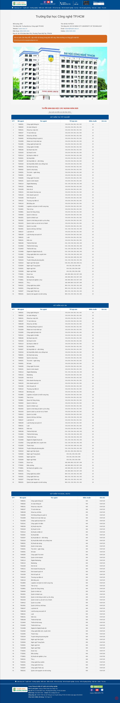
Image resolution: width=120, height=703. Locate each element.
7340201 (20, 172)
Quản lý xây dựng (32, 169)
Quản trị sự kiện (31, 226)
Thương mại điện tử (33, 200)
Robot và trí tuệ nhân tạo (34, 141)
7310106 (20, 198)
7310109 (20, 189)
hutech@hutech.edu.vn (72, 28)
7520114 (20, 155)
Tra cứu (104, 7)
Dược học (30, 274)
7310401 (20, 209)
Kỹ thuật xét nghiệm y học (34, 280)
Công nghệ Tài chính (33, 178)
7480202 (20, 127)
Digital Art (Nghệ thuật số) (34, 251)
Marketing (30, 186)
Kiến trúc (29, 240)
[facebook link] (44, 2)
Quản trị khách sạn (32, 217)
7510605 (20, 206)
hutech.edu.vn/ (22, 28)
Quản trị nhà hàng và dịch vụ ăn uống (38, 220)
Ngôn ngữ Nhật (31, 271)
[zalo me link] (51, 2)
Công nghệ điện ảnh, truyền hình (36, 254)
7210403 (20, 248)
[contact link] (76, 4)
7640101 (20, 282)
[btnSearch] (102, 3)
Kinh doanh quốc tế (32, 195)
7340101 (20, 181)
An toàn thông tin (32, 127)
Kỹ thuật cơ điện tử (32, 155)
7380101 (20, 237)
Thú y (28, 282)
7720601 (20, 280)
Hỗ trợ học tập (56, 7)
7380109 (20, 234)
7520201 (20, 158)
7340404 (20, 214)
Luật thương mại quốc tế (34, 234)
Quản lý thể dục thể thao (34, 229)
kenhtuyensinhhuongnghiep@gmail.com (26, 40)
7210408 (20, 251)
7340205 (20, 178)
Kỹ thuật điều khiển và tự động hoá (37, 164)
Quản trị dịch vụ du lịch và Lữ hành (37, 223)
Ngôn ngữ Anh (31, 268)
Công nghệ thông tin (33, 124)
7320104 (20, 260)
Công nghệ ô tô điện (33, 147)
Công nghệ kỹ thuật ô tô (34, 144)
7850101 (20, 294)
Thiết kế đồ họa (31, 248)
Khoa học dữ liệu (32, 135)
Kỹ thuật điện (31, 158)
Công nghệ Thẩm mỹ (33, 291)
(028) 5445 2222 (24, 31)
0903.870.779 (98, 693)
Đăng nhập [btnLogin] (101, 1)
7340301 (20, 175)
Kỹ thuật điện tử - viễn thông (35, 161)
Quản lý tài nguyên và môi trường (37, 294)
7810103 (20, 223)
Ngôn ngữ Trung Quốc (33, 265)
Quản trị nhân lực (32, 214)
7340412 (20, 226)
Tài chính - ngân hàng (33, 172)
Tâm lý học (30, 209)
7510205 (20, 144)
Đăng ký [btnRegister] (95, 1)
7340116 (20, 203)
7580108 (20, 243)
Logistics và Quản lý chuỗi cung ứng (37, 206)
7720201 (20, 274)
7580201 (20, 166)
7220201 (20, 268)
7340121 (20, 192)
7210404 (20, 246)
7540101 (20, 285)
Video (99, 7)
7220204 (20, 265)
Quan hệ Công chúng (33, 212)
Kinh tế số (30, 189)
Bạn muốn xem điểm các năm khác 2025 (60, 112)
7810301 (20, 229)
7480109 (20, 135)
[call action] (65, 4)
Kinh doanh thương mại (34, 192)
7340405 (20, 138)
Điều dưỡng (30, 277)
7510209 (20, 141)
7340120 (20, 195)
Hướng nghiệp (34, 7)
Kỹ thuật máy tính (32, 149)
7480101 (20, 130)
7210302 (20, 254)
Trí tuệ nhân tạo (31, 133)
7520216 (20, 164)
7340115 (20, 186)
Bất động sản (31, 203)
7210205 (20, 257)
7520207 (20, 161)
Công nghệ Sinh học (33, 288)
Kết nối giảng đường (85, 7)
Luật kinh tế (30, 231)
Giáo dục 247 (18, 7)
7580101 (20, 240)
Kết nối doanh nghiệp (67, 7)
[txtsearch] (97, 4)
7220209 (20, 271)
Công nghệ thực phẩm (33, 285)
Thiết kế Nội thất (32, 243)
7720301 (20, 277)
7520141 (20, 147)
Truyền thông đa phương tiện (35, 260)
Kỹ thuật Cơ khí (31, 152)
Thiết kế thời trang (32, 246)
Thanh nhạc (30, 257)
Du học (76, 7)
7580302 (20, 169)
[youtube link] (48, 2)
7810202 (20, 220)
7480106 (20, 149)
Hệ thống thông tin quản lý (34, 138)
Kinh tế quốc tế (31, 198)
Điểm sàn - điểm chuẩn (45, 7)
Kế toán (29, 175)
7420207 (20, 291)
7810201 (20, 217)
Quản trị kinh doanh (32, 181)
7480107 (20, 133)
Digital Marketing (32, 183)
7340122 (20, 200)
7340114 (20, 183)
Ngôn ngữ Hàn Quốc (33, 263)
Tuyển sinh (26, 7)
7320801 (20, 212)
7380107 (20, 231)
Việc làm (94, 7)
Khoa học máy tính (32, 130)
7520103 (20, 152)
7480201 (20, 124)
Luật (28, 237)
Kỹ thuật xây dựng (32, 166)
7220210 (20, 263)
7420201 (20, 288)
